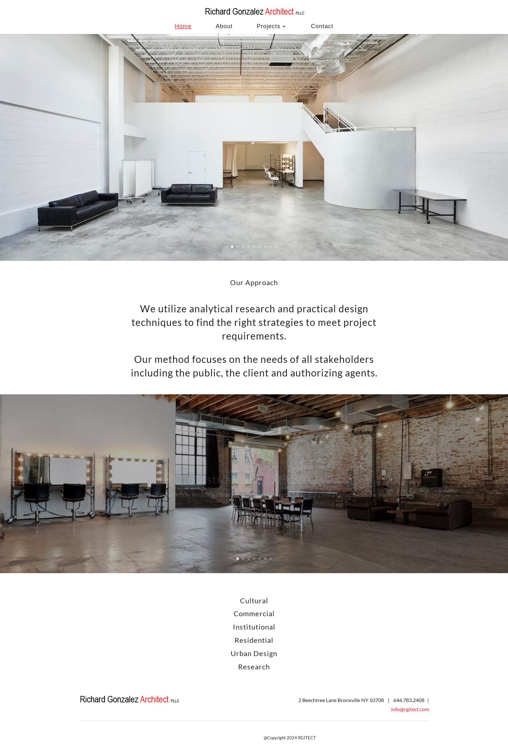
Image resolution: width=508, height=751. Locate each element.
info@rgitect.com (410, 709)
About (224, 26)
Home (183, 26)
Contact (322, 26)
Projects (268, 26)
